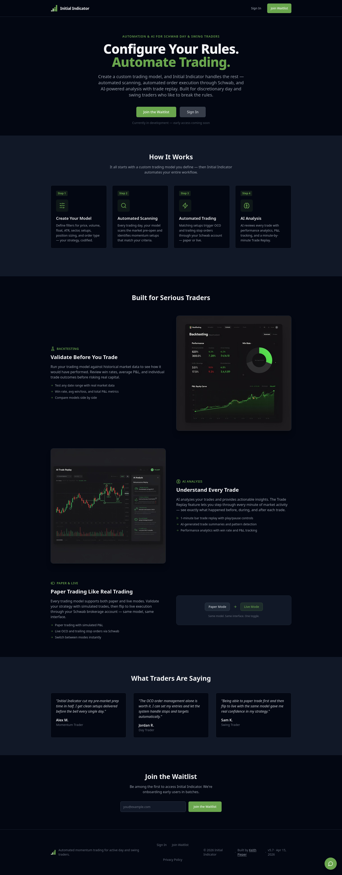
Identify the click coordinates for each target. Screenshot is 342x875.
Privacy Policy (172, 860)
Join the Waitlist (156, 112)
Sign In (256, 8)
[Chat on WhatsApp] (331, 864)
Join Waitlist (279, 8)
